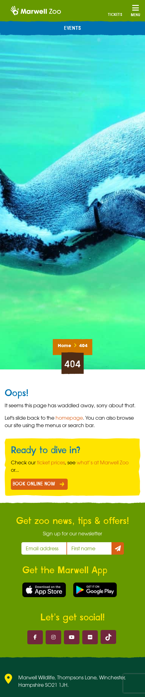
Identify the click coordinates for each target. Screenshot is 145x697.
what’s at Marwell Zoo (103, 462)
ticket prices (51, 462)
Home (64, 345)
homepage (69, 418)
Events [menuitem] (72, 28)
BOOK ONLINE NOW (34, 484)
